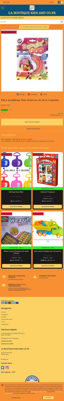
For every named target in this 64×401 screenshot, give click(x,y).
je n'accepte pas (16, 397)
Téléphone (4, 359)
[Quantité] (4, 114)
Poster (43, 94)
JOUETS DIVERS (13, 27)
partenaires (4, 324)
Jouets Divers (6, 103)
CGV (2, 322)
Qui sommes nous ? (7, 319)
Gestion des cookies (6, 341)
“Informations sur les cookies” (39, 391)
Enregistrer (32, 94)
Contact (51, 2)
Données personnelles (7, 343)
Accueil (5, 27)
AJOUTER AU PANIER (32, 122)
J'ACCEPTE (48, 397)
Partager (21, 94)
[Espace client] (55, 2)
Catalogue (4, 314)
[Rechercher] (61, 22)
